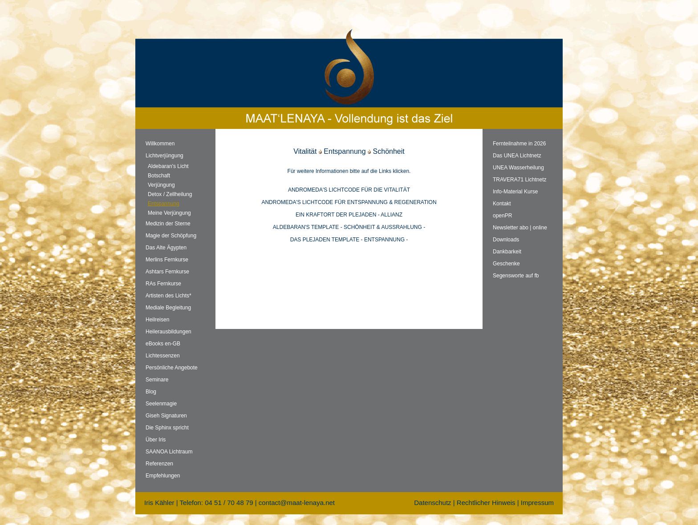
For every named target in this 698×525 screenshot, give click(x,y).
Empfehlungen (163, 476)
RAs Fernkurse (163, 284)
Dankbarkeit (507, 251)
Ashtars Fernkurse (167, 272)
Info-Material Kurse (515, 191)
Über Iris (156, 440)
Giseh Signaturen (166, 416)
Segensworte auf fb (516, 276)
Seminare (157, 380)
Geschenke (506, 263)
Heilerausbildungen (168, 332)
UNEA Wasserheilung (518, 167)
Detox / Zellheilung (170, 194)
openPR (502, 215)
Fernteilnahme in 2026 (519, 143)
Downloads (506, 239)
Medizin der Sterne (168, 223)
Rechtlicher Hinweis (486, 502)
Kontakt (502, 203)
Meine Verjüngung (169, 213)
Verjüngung (161, 185)
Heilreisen (157, 320)
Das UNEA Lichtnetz (517, 155)
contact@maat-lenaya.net (297, 502)
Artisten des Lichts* (168, 296)
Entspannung (163, 203)
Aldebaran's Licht (168, 166)
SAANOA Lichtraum (169, 452)
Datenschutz (432, 502)
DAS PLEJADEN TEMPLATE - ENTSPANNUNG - (349, 239)
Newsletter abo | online (520, 227)
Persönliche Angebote (172, 368)
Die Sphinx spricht (167, 428)
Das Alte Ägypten (166, 247)
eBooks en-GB (163, 344)
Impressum (537, 502)
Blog (151, 392)
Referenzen (159, 464)
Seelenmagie (161, 404)
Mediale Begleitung (168, 308)
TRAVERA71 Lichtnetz (520, 179)
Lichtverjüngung (164, 155)
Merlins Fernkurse (167, 259)
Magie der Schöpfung (171, 235)
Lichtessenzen (163, 356)
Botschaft (159, 175)
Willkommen (160, 143)
